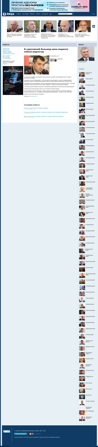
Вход (93, 14)
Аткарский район (90, 224)
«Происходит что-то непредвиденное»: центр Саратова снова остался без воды (66, 35)
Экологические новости (9, 53)
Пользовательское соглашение (30, 437)
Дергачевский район (90, 236)
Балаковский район (90, 127)
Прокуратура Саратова (89, 408)
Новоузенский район (90, 181)
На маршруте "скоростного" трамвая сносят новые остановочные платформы (30, 36)
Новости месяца (7, 51)
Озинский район (89, 267)
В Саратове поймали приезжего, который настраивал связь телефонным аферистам (46, 112)
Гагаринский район (90, 200)
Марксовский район (90, 310)
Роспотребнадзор (90, 411)
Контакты (46, 437)
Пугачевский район (90, 322)
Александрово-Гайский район (89, 188)
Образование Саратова (89, 417)
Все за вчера (6, 57)
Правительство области (89, 341)
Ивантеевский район (90, 261)
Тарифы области (90, 358)
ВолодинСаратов (82, 61)
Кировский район (90, 103)
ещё (50, 14)
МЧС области (89, 383)
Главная (19, 14)
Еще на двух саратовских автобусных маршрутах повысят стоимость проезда (82, 35)
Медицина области (90, 346)
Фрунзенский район (90, 115)
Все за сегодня (6, 55)
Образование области (89, 353)
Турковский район (90, 304)
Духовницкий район (90, 218)
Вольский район (89, 139)
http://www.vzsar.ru (33, 96)
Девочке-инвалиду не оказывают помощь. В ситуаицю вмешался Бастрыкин (14, 35)
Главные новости (7, 52)
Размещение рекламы (54, 437)
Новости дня (6, 49)
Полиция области (90, 370)
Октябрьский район (90, 85)
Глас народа (25, 14)
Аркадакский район (90, 230)
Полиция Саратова (90, 401)
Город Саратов (89, 78)
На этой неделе (7, 58)
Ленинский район (90, 91)
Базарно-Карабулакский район (89, 195)
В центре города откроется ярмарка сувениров (36, 108)
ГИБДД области (89, 376)
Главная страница (18, 437)
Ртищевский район (90, 163)
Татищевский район (90, 286)
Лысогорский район (90, 280)
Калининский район (90, 157)
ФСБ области (89, 389)
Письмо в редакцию (21, 434)
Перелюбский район (90, 328)
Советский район (90, 298)
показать (5, 64)
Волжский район (89, 109)
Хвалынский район (90, 292)
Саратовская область (89, 73)
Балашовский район (90, 133)
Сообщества (45, 14)
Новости (38, 14)
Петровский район (90, 145)
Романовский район (90, 316)
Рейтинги (32, 14)
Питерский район (90, 334)
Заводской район (90, 97)
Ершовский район (90, 151)
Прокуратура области (89, 365)
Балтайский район (90, 243)
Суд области (89, 395)
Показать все (6, 48)
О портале (41, 437)
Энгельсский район (90, 121)
